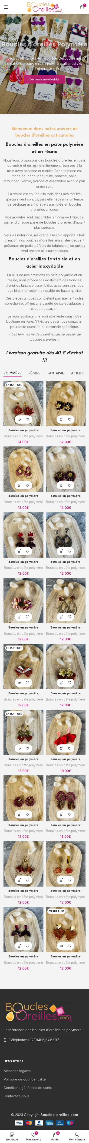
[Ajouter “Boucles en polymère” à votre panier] (61, 419)
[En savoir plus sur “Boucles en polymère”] (19, 419)
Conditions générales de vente (27, 1087)
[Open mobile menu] (5, 7)
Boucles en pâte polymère (23, 436)
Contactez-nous (16, 1096)
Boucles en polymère (23, 430)
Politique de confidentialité (24, 1079)
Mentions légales (17, 1071)
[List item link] (44, 1040)
